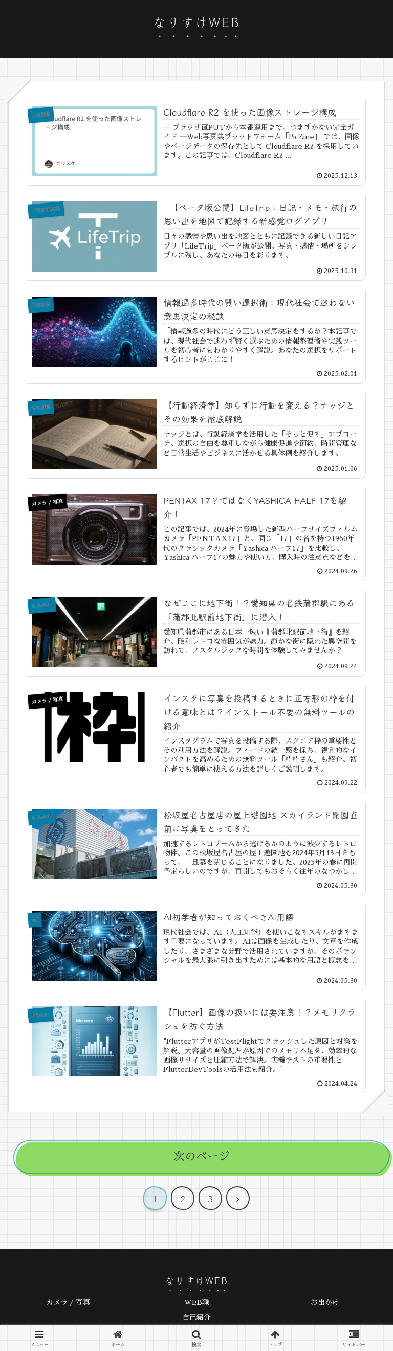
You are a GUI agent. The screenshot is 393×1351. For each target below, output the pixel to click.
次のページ (201, 1157)
